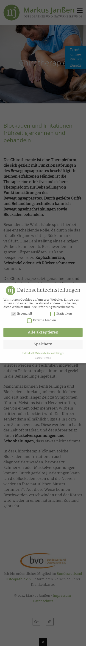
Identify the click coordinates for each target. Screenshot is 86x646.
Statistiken (61, 313)
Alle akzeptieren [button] (43, 332)
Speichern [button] (43, 344)
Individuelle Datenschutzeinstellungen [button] (43, 353)
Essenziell (21, 313)
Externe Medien (41, 320)
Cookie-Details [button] (43, 358)
